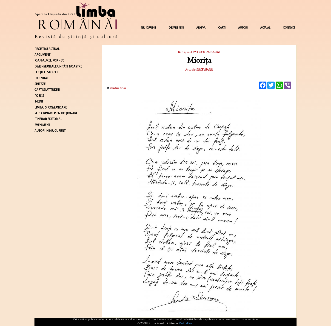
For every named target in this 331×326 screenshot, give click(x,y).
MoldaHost (186, 323)
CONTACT (289, 27)
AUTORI (243, 27)
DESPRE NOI (176, 27)
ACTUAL (265, 27)
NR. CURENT (148, 27)
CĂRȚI (221, 27)
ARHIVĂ (200, 27)
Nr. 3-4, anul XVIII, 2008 (191, 52)
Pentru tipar (116, 88)
